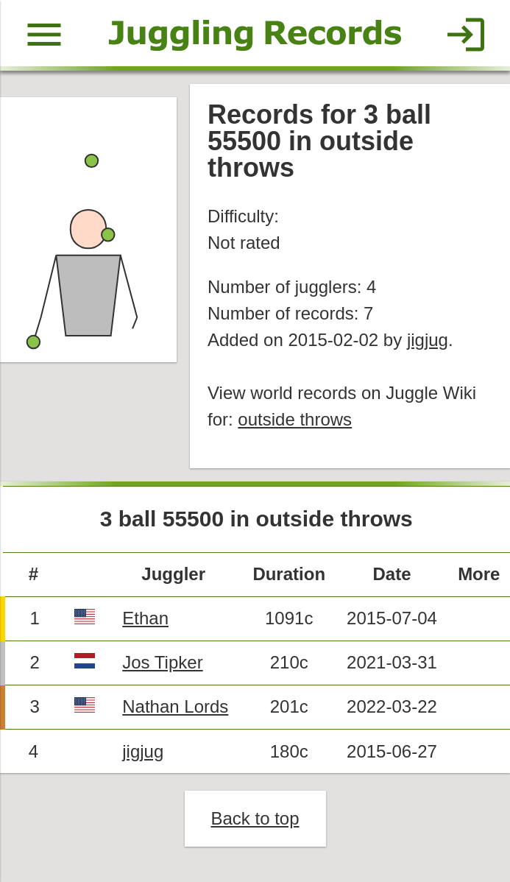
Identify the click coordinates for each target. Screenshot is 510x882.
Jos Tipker (162, 662)
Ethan (145, 618)
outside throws (295, 419)
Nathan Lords (175, 706)
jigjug (427, 340)
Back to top (254, 818)
